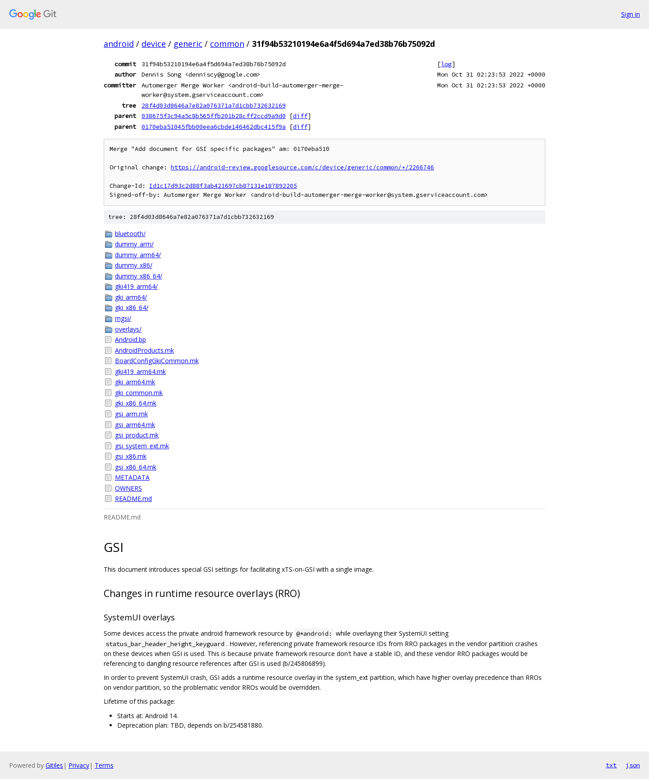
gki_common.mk (139, 392)
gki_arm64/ (131, 297)
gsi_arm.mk (131, 414)
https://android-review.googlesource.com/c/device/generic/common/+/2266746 (302, 167)
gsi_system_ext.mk (142, 446)
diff (300, 116)
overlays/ (128, 329)
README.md (133, 498)
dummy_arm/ (134, 244)
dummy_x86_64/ (138, 276)
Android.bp (130, 339)
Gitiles (54, 765)
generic (188, 43)
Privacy (79, 765)
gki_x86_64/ (131, 307)
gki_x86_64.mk (135, 403)
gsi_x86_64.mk (135, 467)
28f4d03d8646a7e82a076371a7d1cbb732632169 (214, 105)
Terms (104, 765)
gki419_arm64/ (136, 286)
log (446, 64)
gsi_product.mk (137, 435)
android (119, 43)
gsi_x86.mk (130, 456)
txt (611, 765)
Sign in (630, 14)
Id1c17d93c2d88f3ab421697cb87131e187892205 (223, 186)
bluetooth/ (130, 233)
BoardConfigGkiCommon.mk (157, 360)
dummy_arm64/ (138, 255)
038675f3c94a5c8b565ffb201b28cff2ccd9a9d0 (214, 116)
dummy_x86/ (133, 265)
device (154, 43)
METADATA (132, 477)
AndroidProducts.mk (144, 350)
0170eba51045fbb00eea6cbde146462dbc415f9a (214, 127)
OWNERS (128, 488)
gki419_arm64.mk (140, 371)
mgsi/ (123, 318)
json (633, 765)
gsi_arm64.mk (135, 424)
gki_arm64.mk (135, 382)
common (227, 43)
